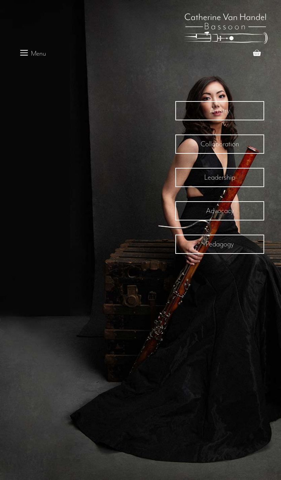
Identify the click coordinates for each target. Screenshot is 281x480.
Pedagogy (220, 244)
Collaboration (220, 144)
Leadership (219, 177)
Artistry (220, 110)
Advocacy (220, 210)
